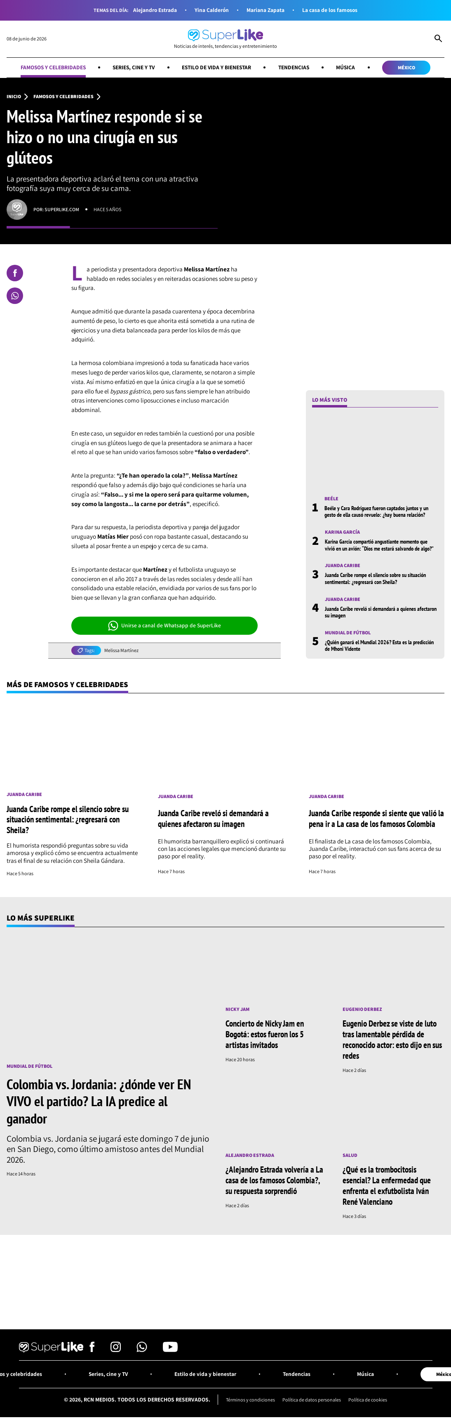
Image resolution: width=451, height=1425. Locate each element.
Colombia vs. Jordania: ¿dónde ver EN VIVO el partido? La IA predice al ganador (99, 1100)
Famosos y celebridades (50, 67)
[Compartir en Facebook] (15, 273)
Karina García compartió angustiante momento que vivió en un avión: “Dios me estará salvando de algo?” (379, 545)
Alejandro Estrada (154, 10)
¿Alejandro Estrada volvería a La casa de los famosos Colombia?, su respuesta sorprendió (274, 1178)
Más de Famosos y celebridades (68, 684)
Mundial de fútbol (348, 633)
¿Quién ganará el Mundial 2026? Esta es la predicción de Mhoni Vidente (379, 645)
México (409, 67)
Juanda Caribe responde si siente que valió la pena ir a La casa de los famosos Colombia (376, 818)
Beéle (331, 499)
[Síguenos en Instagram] (115, 1347)
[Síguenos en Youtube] (170, 1347)
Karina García (342, 532)
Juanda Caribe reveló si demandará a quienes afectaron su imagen (381, 612)
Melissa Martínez (121, 650)
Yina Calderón (211, 10)
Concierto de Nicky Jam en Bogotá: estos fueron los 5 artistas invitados (265, 1033)
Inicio (14, 96)
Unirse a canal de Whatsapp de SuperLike (165, 626)
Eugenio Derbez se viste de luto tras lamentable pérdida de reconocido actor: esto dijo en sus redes (392, 1038)
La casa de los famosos (330, 10)
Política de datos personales (311, 1397)
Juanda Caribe (342, 566)
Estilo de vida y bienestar (217, 67)
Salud (350, 1153)
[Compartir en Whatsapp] (15, 295)
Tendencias (296, 67)
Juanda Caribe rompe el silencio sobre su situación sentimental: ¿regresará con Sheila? (375, 579)
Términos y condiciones (250, 1397)
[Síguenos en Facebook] (92, 1347)
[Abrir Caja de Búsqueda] (438, 39)
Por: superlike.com (56, 209)
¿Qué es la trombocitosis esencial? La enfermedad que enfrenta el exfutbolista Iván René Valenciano (387, 1183)
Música (348, 67)
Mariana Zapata (265, 10)
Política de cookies (368, 1397)
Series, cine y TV (133, 67)
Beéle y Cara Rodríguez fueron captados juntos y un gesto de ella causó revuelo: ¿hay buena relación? (376, 511)
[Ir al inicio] (225, 39)
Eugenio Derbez (362, 1008)
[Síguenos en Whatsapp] (141, 1347)
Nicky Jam (237, 1008)
